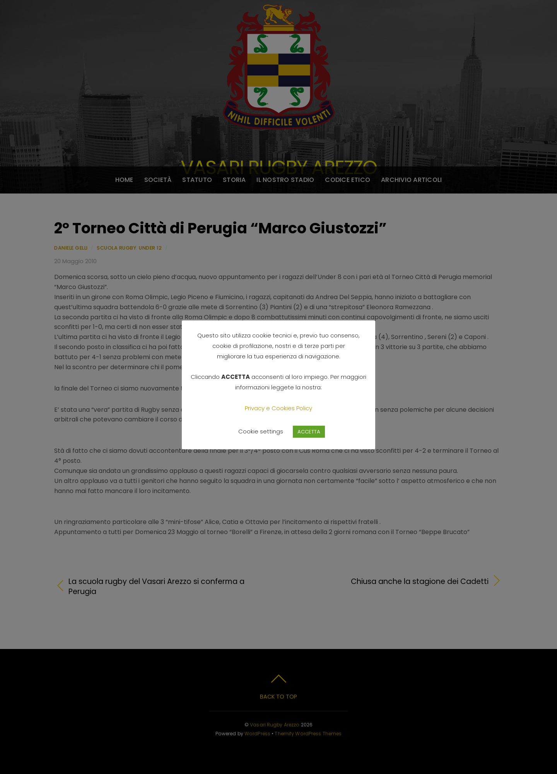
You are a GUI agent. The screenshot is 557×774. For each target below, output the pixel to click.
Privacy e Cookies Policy (278, 408)
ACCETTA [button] (308, 431)
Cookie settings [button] (260, 431)
